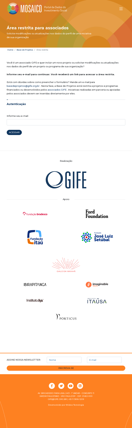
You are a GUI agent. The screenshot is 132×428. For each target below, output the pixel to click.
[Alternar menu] (121, 9)
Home (10, 50)
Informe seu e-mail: (18, 116)
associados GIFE (57, 89)
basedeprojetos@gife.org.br (23, 86)
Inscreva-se (66, 368)
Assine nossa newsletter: (24, 360)
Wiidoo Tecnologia (75, 405)
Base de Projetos (25, 50)
